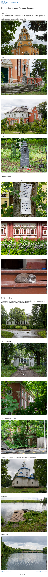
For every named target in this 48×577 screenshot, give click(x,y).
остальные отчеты (9, 178)
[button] (4, 38)
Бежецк (37, 571)
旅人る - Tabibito (9, 2)
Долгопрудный (43, 571)
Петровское (8, 571)
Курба (3, 571)
